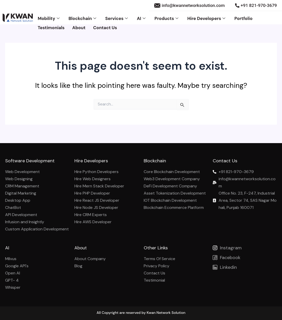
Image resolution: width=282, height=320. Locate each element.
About (78, 24)
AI (142, 17)
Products (167, 17)
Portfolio (243, 17)
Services (117, 17)
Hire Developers (207, 17)
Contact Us (105, 24)
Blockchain (83, 17)
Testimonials (51, 24)
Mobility (49, 17)
